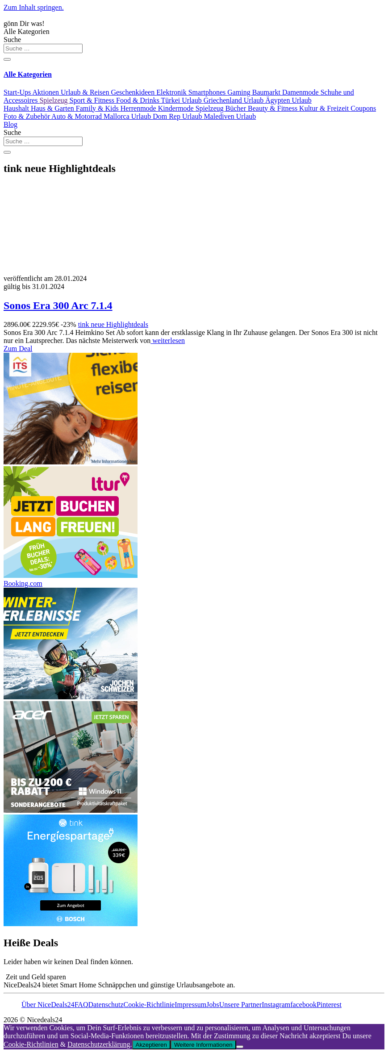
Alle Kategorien (27, 31)
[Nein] (239, 1046)
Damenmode (301, 92)
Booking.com (23, 583)
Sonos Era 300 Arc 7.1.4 (58, 305)
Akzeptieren (151, 1044)
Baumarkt (267, 92)
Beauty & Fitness (273, 108)
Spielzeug (54, 100)
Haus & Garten (53, 108)
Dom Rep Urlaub (178, 116)
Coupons (363, 108)
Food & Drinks (138, 100)
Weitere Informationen (203, 1044)
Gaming (239, 92)
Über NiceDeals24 (48, 1004)
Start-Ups (18, 92)
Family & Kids (98, 108)
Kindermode (177, 108)
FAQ (81, 1004)
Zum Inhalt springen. (34, 7)
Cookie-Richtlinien (31, 1044)
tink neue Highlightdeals (113, 324)
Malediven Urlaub (230, 116)
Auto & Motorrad (77, 116)
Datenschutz (105, 1004)
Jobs (212, 1004)
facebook (303, 1004)
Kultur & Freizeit (324, 108)
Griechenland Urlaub (235, 100)
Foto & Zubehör (27, 116)
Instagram (276, 1004)
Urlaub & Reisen (86, 92)
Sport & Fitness (93, 100)
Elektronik (172, 92)
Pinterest (329, 1004)
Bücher (236, 108)
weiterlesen (167, 340)
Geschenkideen (133, 92)
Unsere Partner (240, 1004)
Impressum (190, 1004)
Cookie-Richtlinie (149, 1004)
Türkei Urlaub (182, 100)
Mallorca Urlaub (128, 116)
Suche (12, 39)
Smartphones (208, 92)
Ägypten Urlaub (288, 100)
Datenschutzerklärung (98, 1044)
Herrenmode (139, 108)
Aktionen (46, 92)
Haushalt (17, 108)
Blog (10, 124)
